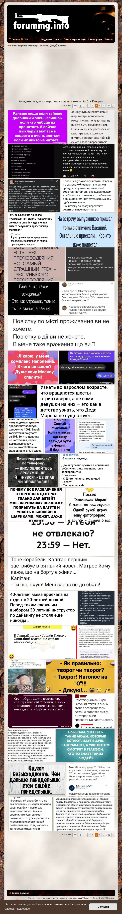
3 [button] (88, 106)
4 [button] (92, 106)
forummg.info (52, 898)
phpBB (79, 898)
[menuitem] (24, 39)
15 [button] (109, 106)
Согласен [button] (103, 906)
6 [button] (99, 106)
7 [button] (103, 106)
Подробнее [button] (23, 908)
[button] (74, 106)
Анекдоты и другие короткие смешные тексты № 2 (54, 101)
